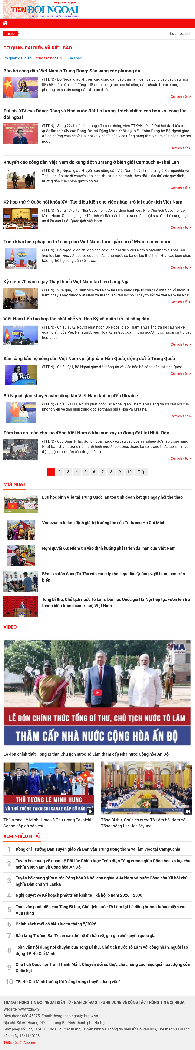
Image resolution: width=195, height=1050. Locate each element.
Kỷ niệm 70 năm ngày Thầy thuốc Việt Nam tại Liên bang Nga (66, 281)
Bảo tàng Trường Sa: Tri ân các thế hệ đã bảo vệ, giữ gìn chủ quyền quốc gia (85, 935)
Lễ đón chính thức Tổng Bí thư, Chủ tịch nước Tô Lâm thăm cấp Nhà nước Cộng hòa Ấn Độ (86, 754)
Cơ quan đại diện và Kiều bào (37, 48)
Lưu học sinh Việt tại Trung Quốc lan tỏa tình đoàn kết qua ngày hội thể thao (112, 497)
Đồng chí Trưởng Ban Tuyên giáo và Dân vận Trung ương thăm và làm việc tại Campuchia (98, 849)
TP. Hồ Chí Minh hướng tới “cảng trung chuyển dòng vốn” (68, 981)
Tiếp (141, 472)
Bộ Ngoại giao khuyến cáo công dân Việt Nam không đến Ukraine (70, 395)
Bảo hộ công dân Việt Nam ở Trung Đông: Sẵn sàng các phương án (71, 71)
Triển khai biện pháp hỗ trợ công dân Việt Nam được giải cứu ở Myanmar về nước (87, 241)
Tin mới (10, 33)
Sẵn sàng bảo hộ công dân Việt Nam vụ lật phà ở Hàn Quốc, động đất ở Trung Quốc (89, 358)
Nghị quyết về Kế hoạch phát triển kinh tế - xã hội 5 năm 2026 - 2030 (79, 895)
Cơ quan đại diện (17, 58)
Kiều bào (75, 58)
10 (129, 472)
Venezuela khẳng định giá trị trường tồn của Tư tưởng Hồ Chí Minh (103, 522)
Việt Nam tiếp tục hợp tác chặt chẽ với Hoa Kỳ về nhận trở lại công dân (76, 319)
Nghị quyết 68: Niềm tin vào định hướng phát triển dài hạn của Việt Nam (109, 548)
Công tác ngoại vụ (49, 58)
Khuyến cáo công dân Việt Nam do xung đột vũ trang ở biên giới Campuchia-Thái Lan (91, 162)
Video (10, 627)
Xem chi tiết (179, 97)
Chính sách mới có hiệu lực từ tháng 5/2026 (56, 924)
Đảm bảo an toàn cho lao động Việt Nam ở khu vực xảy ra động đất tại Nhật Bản (86, 433)
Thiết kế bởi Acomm (19, 1042)
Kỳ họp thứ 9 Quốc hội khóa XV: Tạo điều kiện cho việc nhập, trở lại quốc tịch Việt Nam (92, 202)
